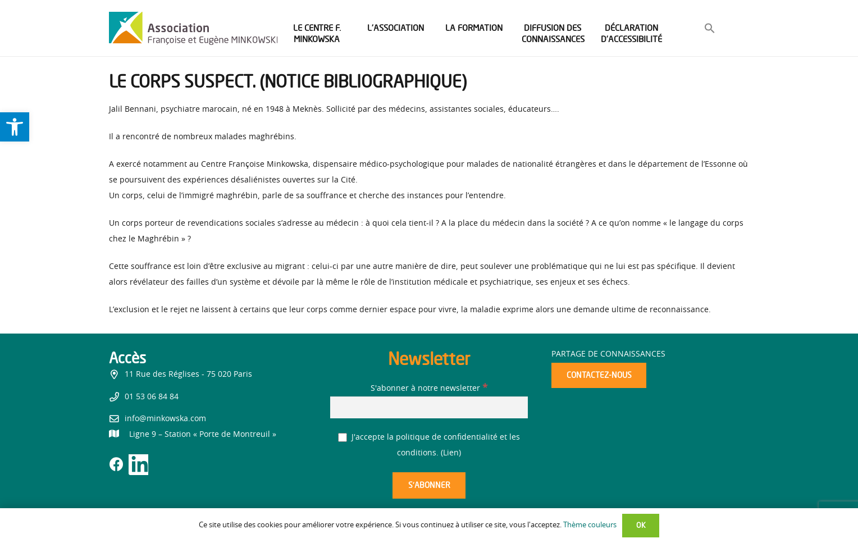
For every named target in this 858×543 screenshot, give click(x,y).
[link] (14, 127)
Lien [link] (451, 453)
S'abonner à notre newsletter (429, 389)
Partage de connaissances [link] (608, 354)
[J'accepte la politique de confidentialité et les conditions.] (343, 437)
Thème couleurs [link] (590, 525)
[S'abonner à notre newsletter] (429, 407)
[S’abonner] (429, 485)
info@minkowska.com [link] (165, 419)
